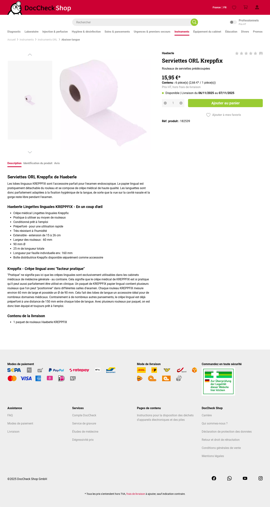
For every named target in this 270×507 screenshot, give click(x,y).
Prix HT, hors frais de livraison (181, 87)
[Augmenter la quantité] (181, 103)
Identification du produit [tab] (37, 163)
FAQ (10, 415)
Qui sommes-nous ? (215, 423)
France (214, 7)
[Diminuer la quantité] (165, 103)
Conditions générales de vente (221, 448)
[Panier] (245, 7)
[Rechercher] (194, 22)
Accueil (11, 39)
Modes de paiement (20, 423)
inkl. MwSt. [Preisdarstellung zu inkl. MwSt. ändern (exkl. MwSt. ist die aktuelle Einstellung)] (246, 22)
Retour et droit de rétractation (221, 439)
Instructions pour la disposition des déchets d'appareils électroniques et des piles (165, 418)
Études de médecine (85, 431)
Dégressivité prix (83, 439)
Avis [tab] (57, 163)
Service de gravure (84, 423)
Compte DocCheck (84, 415)
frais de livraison (135, 493)
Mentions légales (213, 456)
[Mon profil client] (257, 7)
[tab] (14, 163)
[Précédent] (30, 54)
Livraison (13, 431)
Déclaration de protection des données (227, 431)
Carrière (207, 415)
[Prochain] (30, 152)
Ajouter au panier (225, 103)
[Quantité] (173, 103)
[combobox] (133, 22)
